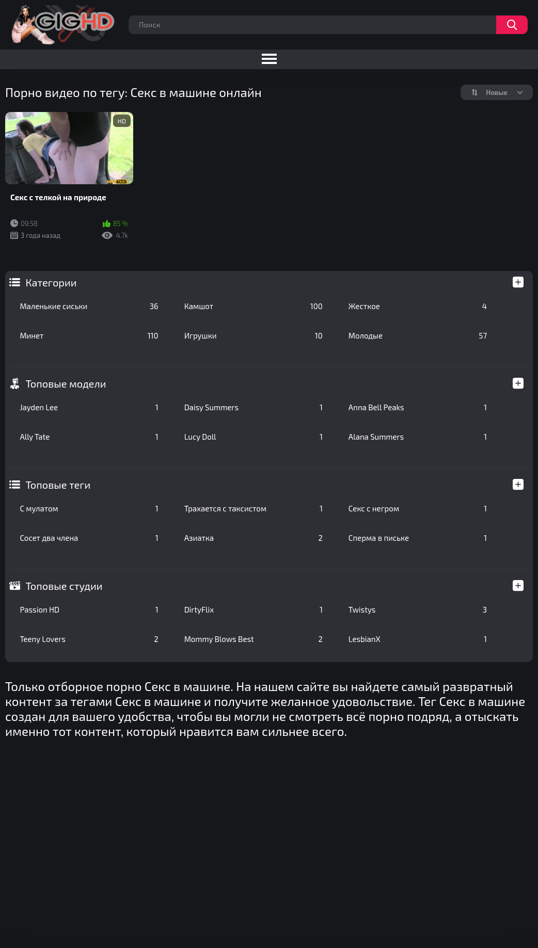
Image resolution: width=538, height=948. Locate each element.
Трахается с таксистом (253, 508)
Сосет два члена (89, 537)
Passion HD (89, 609)
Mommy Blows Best (253, 639)
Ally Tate (89, 436)
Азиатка (253, 537)
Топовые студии (63, 586)
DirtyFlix (253, 609)
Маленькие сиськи (89, 306)
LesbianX (418, 639)
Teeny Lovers (89, 639)
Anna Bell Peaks (418, 407)
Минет (89, 335)
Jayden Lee (89, 407)
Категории (50, 282)
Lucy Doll (253, 436)
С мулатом (89, 508)
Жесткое (418, 306)
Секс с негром (418, 508)
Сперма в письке (418, 537)
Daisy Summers (253, 407)
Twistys (418, 609)
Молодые (418, 335)
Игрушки (253, 335)
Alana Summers (418, 436)
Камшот (253, 306)
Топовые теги (57, 484)
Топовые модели (65, 383)
